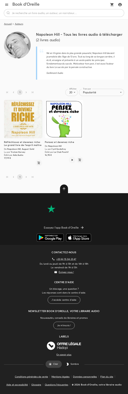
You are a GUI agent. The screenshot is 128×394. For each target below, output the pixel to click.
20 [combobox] (70, 92)
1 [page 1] (19, 92)
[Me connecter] (120, 5)
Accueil (8, 23)
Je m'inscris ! (64, 325)
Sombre (72, 364)
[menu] (7, 5)
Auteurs (19, 23)
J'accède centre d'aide (64, 300)
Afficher (73, 88)
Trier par (87, 88)
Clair (54, 364)
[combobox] (64, 13)
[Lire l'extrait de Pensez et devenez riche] (72, 160)
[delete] (64, 188)
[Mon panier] (112, 5)
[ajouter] (39, 163)
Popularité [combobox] (89, 92)
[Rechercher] (8, 13)
